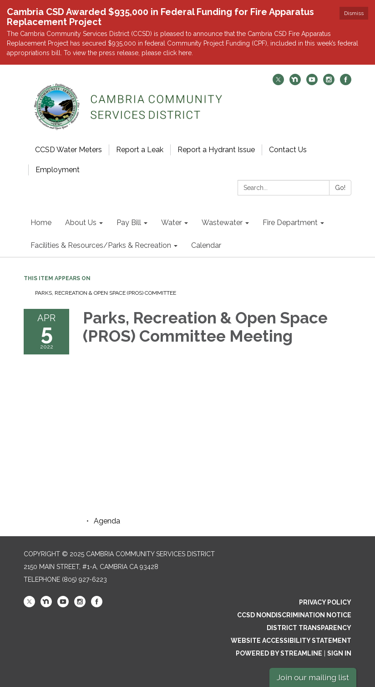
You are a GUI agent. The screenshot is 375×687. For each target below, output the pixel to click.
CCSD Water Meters (68, 149)
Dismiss (354, 13)
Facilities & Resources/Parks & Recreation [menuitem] (100, 245)
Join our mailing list (313, 677)
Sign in (339, 653)
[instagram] (328, 82)
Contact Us (288, 149)
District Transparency (309, 627)
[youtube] (312, 82)
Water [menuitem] (171, 222)
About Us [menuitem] (80, 222)
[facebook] (345, 82)
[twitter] (278, 82)
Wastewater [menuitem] (222, 222)
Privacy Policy (325, 602)
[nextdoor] (295, 82)
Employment (57, 169)
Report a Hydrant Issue (216, 149)
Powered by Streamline (279, 653)
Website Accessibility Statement (291, 640)
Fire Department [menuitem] (290, 222)
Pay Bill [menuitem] (129, 222)
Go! (340, 187)
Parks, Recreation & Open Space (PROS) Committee (105, 293)
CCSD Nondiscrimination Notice (294, 615)
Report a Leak (139, 149)
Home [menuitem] (40, 222)
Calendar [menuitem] (206, 245)
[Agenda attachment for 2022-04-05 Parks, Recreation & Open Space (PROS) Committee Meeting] (107, 521)
